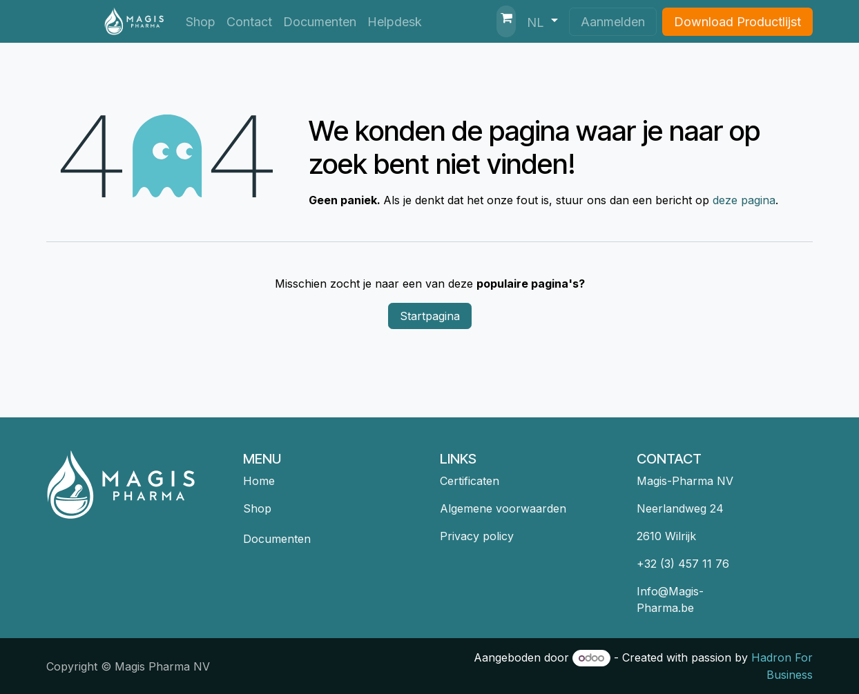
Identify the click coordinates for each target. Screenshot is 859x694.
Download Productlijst (737, 21)
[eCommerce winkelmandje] (506, 21)
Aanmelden (613, 21)
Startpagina (430, 316)
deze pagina (744, 200)
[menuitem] (200, 22)
